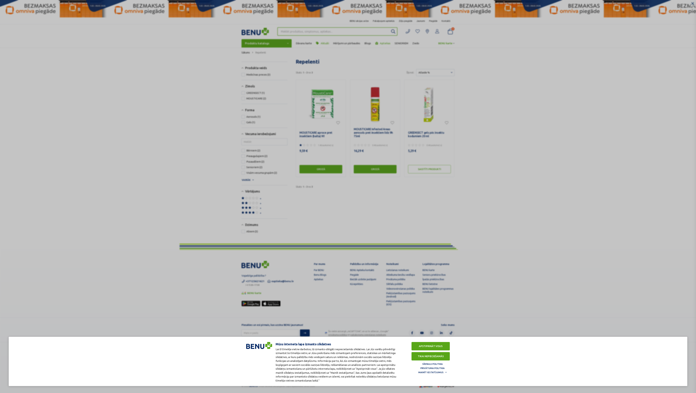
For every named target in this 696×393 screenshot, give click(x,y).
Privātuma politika (432, 368)
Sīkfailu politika (432, 364)
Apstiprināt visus (430, 346)
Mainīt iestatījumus (431, 372)
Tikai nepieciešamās (431, 356)
